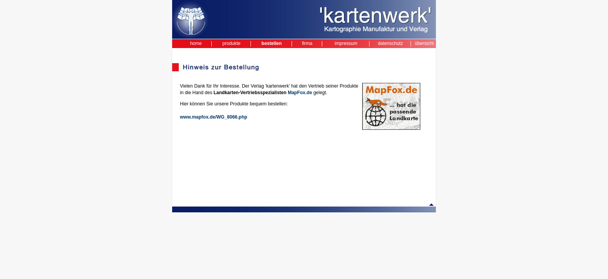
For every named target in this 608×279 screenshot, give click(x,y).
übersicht (424, 43)
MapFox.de (300, 92)
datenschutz (390, 43)
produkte (232, 43)
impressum (346, 43)
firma (307, 43)
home (196, 43)
